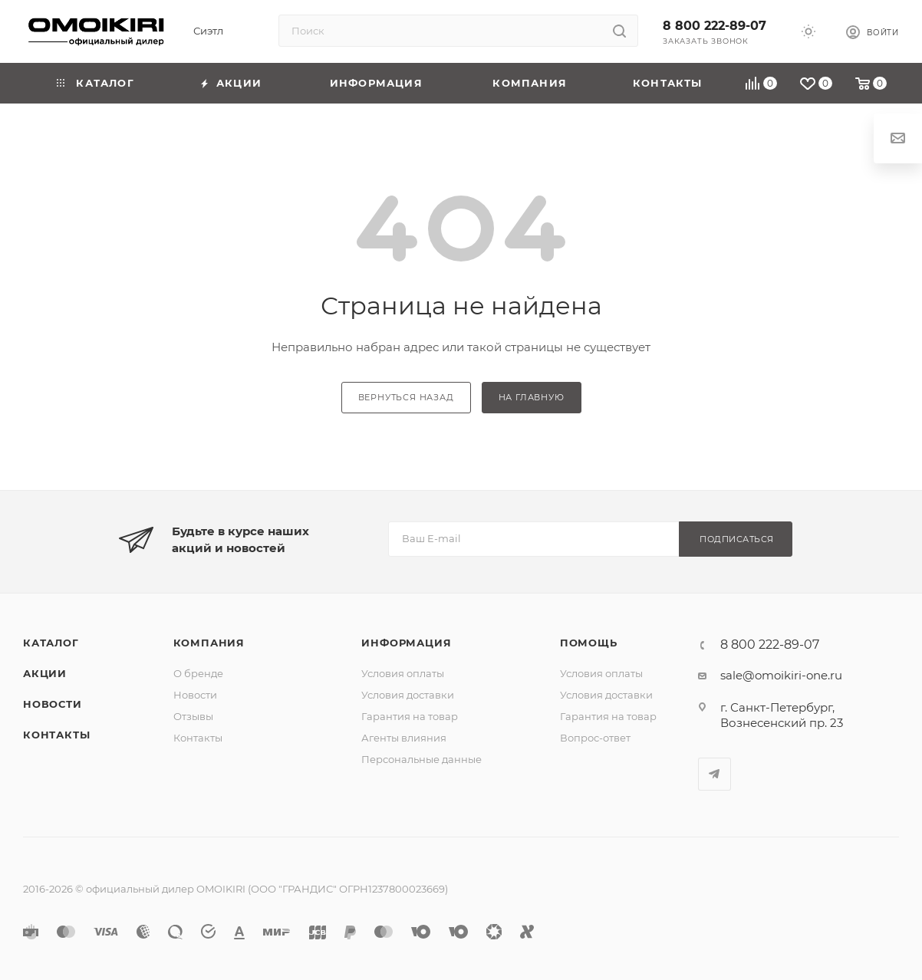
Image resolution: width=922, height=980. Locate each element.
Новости (52, 704)
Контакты (56, 734)
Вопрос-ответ (595, 738)
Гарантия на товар (409, 716)
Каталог (51, 642)
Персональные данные (421, 759)
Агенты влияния (403, 738)
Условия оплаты (402, 673)
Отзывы (193, 716)
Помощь (588, 642)
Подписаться (737, 539)
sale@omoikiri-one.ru (781, 675)
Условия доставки (407, 695)
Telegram (714, 774)
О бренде (198, 673)
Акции (45, 673)
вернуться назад (406, 397)
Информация (406, 642)
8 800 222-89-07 (714, 25)
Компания (209, 642)
